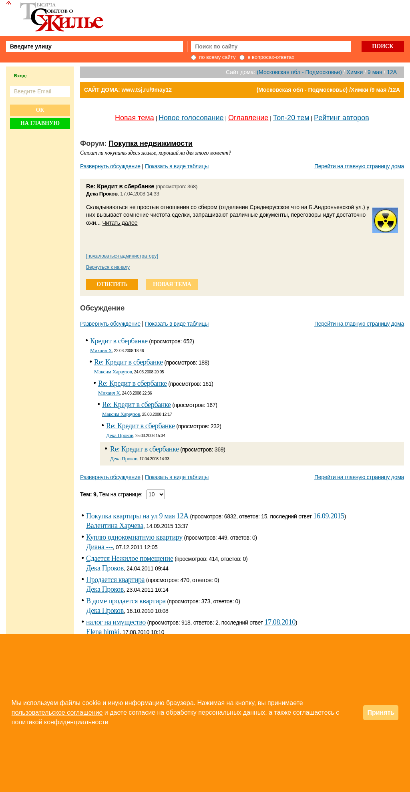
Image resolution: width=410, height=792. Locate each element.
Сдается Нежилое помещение (129, 558)
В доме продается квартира (126, 601)
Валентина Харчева (114, 526)
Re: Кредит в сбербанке (120, 186)
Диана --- (99, 547)
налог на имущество (116, 622)
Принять (380, 712)
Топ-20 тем (291, 118)
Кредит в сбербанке (119, 341)
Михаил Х (101, 350)
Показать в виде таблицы (177, 166)
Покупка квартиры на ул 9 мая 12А (137, 516)
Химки (355, 72)
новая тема (172, 284)
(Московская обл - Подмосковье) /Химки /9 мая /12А (328, 90)
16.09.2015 (328, 516)
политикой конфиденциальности (60, 722)
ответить (112, 284)
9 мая (375, 72)
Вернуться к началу (108, 267)
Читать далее (119, 223)
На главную (40, 123)
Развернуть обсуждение (110, 166)
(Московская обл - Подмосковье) (299, 72)
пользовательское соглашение (57, 712)
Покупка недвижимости (151, 143)
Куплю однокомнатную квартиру (134, 537)
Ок (40, 110)
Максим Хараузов (113, 372)
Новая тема (134, 118)
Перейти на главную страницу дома (359, 166)
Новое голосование (191, 118)
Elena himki (103, 632)
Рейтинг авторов (341, 118)
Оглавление (248, 118)
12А (392, 72)
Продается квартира (115, 580)
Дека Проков (102, 194)
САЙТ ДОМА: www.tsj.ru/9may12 (128, 90)
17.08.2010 (279, 622)
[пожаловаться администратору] (122, 256)
